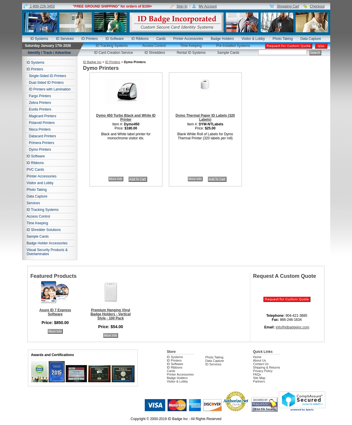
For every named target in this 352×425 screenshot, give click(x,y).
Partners (259, 381)
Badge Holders (222, 39)
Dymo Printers (40, 149)
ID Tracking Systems (112, 46)
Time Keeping (191, 46)
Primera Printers (41, 143)
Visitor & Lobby (253, 39)
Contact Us (261, 364)
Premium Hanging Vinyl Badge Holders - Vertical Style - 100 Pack (110, 314)
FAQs (257, 374)
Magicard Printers (42, 116)
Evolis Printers (40, 109)
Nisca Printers (40, 129)
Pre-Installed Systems (233, 46)
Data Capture (310, 39)
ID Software (115, 39)
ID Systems (39, 39)
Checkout (317, 6)
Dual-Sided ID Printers (46, 83)
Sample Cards (228, 53)
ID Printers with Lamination (50, 89)
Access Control (154, 46)
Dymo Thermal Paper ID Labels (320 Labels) (205, 117)
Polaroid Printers (42, 123)
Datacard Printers (42, 136)
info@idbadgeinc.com (292, 327)
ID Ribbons (140, 39)
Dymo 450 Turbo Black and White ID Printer (126, 117)
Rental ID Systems (191, 53)
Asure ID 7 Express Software (55, 312)
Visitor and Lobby (40, 183)
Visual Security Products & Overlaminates (47, 252)
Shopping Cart (288, 6)
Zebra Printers (40, 103)
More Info (116, 179)
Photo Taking (283, 39)
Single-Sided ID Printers (47, 76)
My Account (208, 6)
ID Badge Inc (92, 62)
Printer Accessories (188, 39)
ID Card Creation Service (113, 53)
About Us (259, 360)
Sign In (181, 6)
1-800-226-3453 (42, 6)
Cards (161, 39)
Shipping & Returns (266, 367)
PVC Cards (35, 170)
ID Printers (89, 39)
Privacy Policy (263, 371)
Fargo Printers (40, 96)
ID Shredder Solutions (44, 230)
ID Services (65, 39)
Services (33, 203)
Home (257, 357)
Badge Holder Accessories (47, 243)
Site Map (259, 378)
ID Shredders (154, 53)
